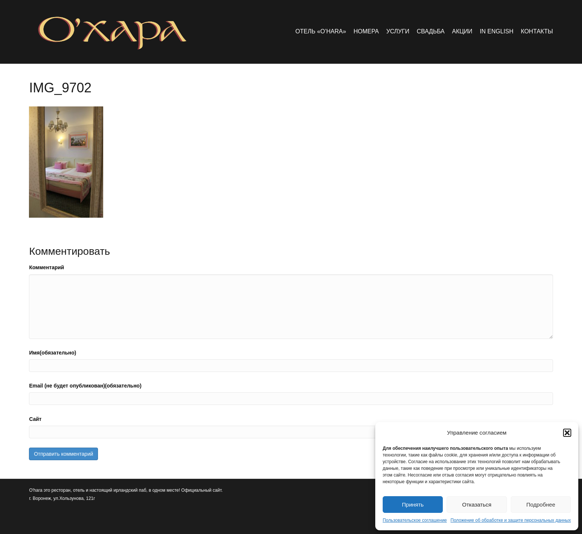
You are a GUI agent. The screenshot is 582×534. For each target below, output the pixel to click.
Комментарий (46, 267)
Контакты (537, 31)
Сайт (35, 419)
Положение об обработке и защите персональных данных (511, 520)
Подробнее (540, 504)
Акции (462, 31)
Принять (413, 504)
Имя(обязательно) (52, 353)
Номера (366, 31)
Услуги (397, 31)
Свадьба (431, 31)
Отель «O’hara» (320, 31)
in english (497, 31)
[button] (567, 432)
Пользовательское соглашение (415, 520)
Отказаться (476, 504)
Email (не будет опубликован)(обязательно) (85, 386)
